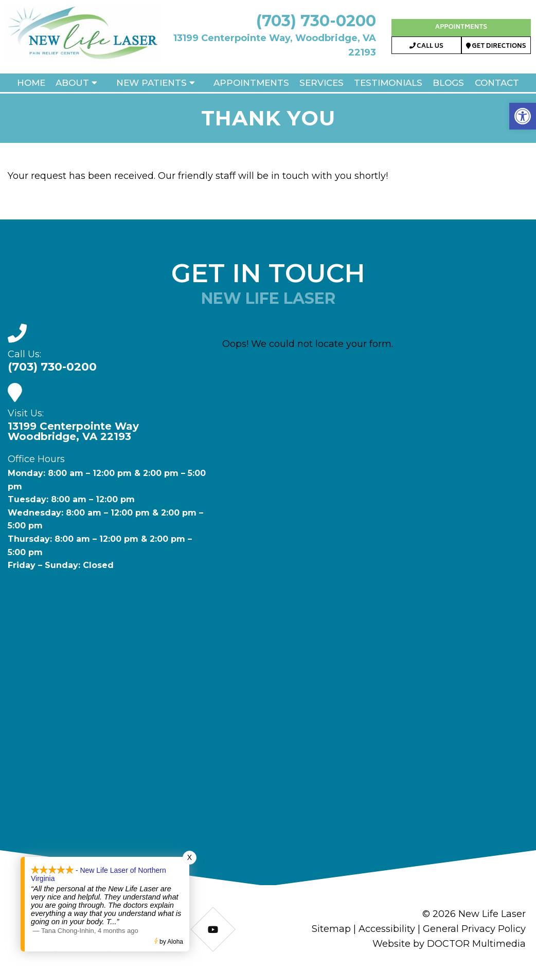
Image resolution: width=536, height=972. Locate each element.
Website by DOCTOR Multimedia (449, 943)
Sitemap (331, 928)
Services (321, 83)
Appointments (461, 27)
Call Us (426, 46)
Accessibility (387, 928)
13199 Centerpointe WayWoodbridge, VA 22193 (73, 431)
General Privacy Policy (474, 928)
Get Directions (496, 46)
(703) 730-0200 (316, 20)
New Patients (151, 83)
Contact (497, 83)
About (72, 83)
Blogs (448, 83)
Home (31, 83)
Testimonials (388, 83)
